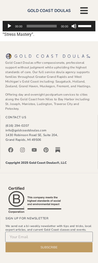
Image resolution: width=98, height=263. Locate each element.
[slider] (42, 26)
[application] (49, 26)
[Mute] (74, 26)
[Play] (9, 26)
